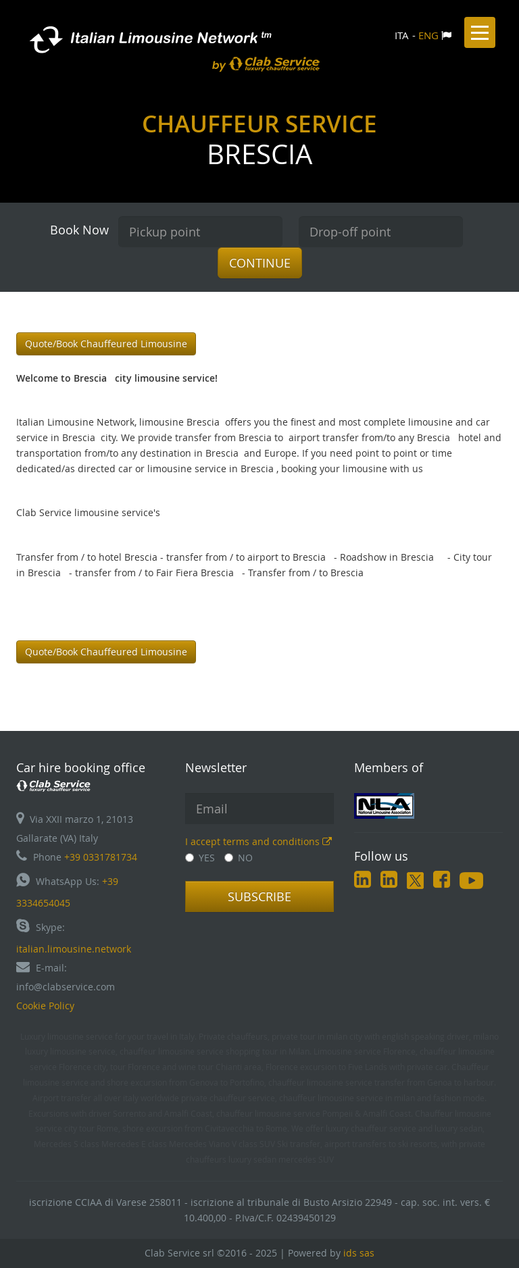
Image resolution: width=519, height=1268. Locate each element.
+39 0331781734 (100, 857)
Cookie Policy (45, 1005)
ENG (428, 35)
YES (200, 857)
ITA (402, 35)
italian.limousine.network (73, 948)
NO (238, 857)
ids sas (358, 1252)
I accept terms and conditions (258, 841)
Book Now (79, 230)
